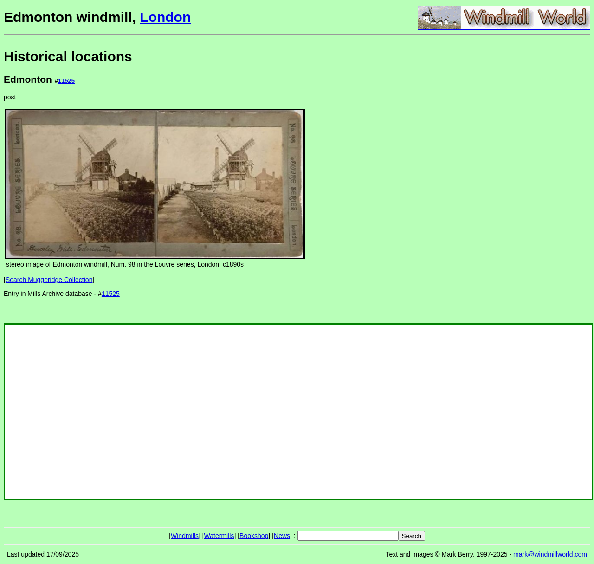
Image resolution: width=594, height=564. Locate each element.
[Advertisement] (559, 180)
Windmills (185, 535)
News (282, 535)
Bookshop (253, 535)
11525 (66, 80)
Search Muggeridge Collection (49, 279)
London (165, 17)
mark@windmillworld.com (550, 554)
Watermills (219, 535)
